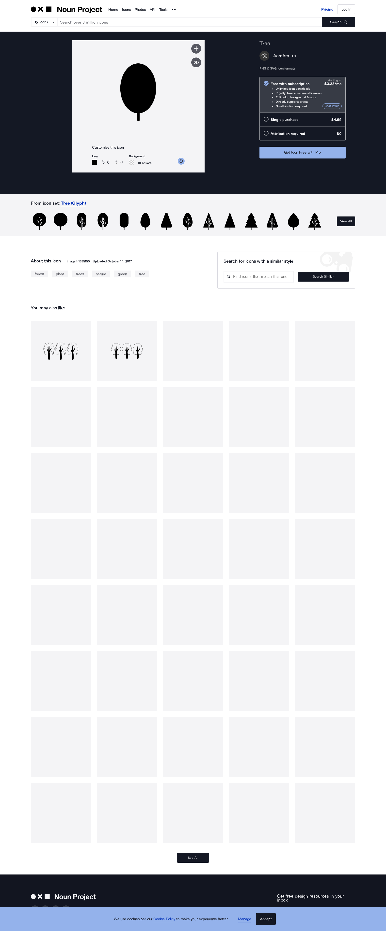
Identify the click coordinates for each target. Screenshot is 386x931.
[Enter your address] (302, 908)
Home (113, 9)
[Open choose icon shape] (145, 163)
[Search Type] (44, 22)
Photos (140, 9)
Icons (126, 9)
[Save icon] (196, 49)
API (152, 9)
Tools (163, 9)
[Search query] (266, 277)
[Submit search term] (338, 22)
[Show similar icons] (196, 62)
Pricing (327, 9)
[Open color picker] (94, 162)
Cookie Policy (166, 922)
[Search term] (190, 22)
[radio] (302, 95)
